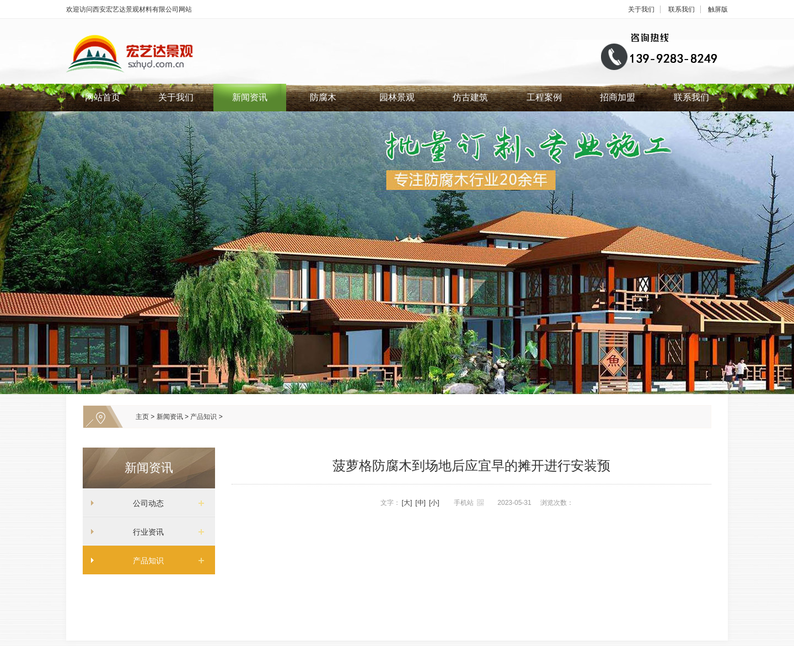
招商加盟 (617, 97)
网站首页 (102, 97)
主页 (142, 417)
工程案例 (544, 97)
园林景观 (397, 97)
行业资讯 (144, 531)
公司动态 (144, 503)
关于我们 (641, 9)
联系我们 (681, 9)
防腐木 (323, 97)
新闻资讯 (249, 97)
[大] (407, 503)
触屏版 (718, 9)
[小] (434, 503)
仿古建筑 (470, 97)
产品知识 (203, 417)
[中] (420, 503)
